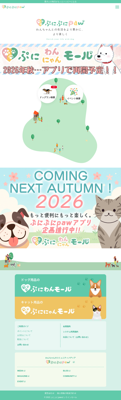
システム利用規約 (70, 332)
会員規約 (67, 326)
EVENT (20, 381)
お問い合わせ (23, 345)
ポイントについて (24, 331)
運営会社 (48, 393)
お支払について (24, 335)
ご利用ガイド (23, 326)
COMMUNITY (69, 376)
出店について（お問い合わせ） (76, 337)
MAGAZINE (22, 376)
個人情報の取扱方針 (65, 393)
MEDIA (20, 371)
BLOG (66, 371)
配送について (23, 339)
